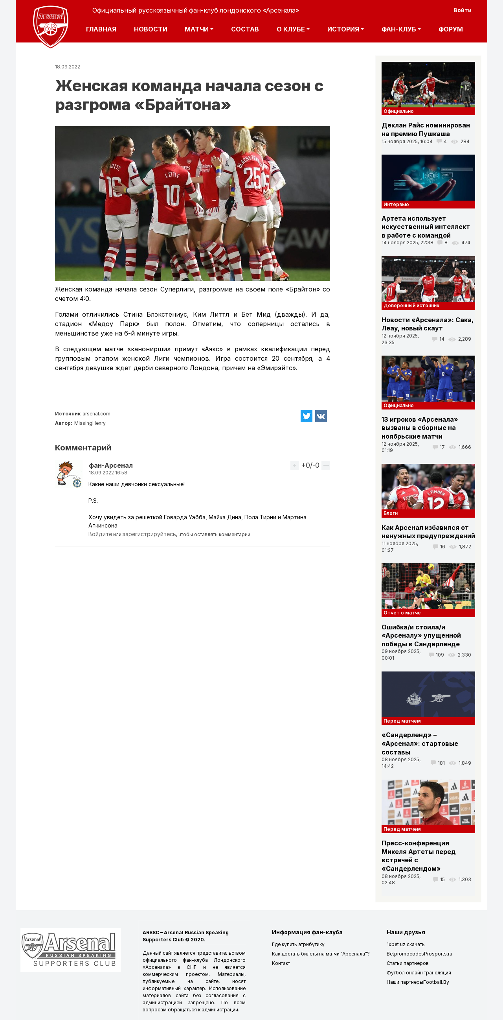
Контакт (281, 963)
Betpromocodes (405, 954)
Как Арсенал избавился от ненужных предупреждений (428, 532)
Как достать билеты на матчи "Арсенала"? (321, 954)
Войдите (100, 534)
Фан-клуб (399, 29)
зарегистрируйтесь (149, 534)
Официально (399, 111)
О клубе (291, 29)
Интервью (396, 204)
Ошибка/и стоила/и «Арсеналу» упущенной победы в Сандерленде (421, 635)
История (343, 29)
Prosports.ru (438, 954)
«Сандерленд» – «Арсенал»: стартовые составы (420, 743)
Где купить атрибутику (298, 944)
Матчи (197, 29)
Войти (462, 10)
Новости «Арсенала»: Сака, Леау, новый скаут (428, 324)
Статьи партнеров (408, 963)
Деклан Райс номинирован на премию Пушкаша (426, 129)
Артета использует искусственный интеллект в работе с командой (426, 226)
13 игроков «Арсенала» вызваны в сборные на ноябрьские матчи (420, 427)
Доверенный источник (411, 305)
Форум (451, 29)
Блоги (391, 513)
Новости (150, 29)
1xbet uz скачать (406, 944)
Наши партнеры (405, 982)
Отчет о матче (402, 613)
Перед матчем (402, 721)
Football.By (436, 982)
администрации (220, 1010)
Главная (101, 29)
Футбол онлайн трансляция (419, 973)
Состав (245, 29)
